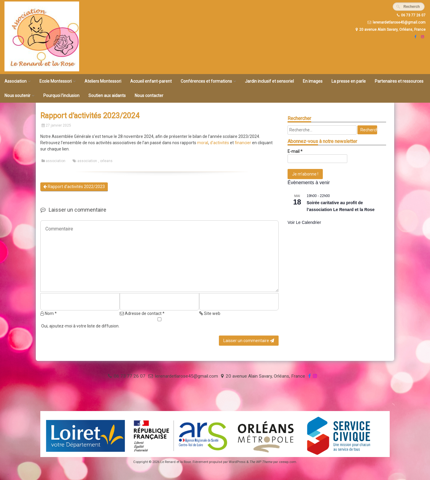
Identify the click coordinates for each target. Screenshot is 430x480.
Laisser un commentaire (248, 340)
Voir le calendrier (304, 222)
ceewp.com (287, 462)
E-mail (295, 151)
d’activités (219, 142)
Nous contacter (149, 95)
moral (202, 142)
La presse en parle (348, 81)
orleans (106, 161)
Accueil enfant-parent (151, 81)
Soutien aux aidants (107, 95)
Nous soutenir (17, 95)
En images (312, 81)
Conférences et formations (206, 81)
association (55, 161)
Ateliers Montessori (103, 81)
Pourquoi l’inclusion (61, 95)
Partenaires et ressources (399, 81)
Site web (209, 313)
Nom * (48, 313)
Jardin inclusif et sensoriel (269, 81)
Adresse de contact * (142, 313)
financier (243, 142)
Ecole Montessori (55, 81)
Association (15, 81)
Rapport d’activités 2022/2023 (74, 186)
